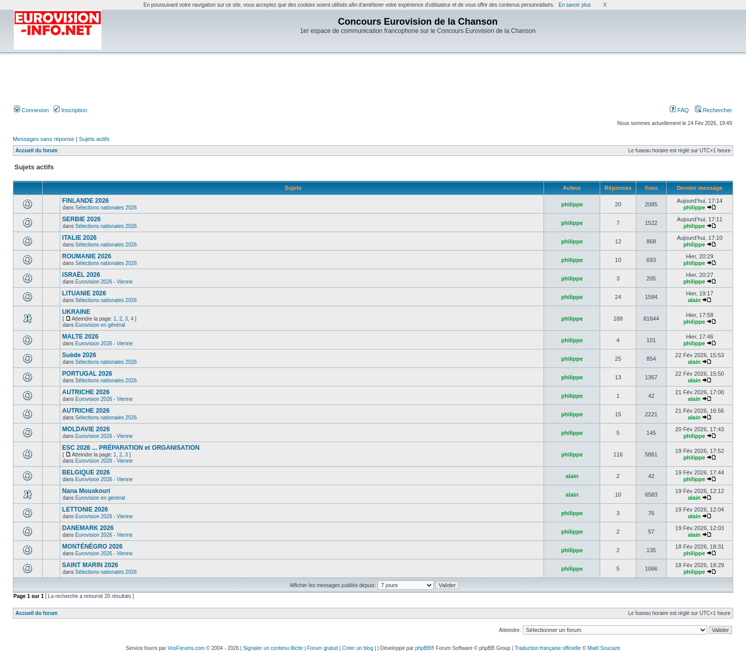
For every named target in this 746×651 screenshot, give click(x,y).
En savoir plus (574, 5)
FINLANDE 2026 (85, 200)
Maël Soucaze (604, 648)
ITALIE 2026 (79, 237)
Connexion (31, 110)
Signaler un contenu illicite (273, 648)
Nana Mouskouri (86, 491)
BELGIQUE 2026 (86, 472)
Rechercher (713, 110)
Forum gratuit (322, 648)
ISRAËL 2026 (81, 274)
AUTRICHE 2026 (86, 392)
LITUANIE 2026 (84, 293)
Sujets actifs (94, 139)
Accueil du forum (36, 150)
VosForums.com (186, 648)
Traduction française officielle (548, 648)
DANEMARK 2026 (88, 528)
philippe (572, 204)
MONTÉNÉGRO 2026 (92, 546)
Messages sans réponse (43, 139)
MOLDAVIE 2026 (86, 429)
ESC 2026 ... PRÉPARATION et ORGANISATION (131, 447)
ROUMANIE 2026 (86, 256)
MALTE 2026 (80, 336)
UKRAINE (76, 311)
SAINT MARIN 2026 (90, 565)
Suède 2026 (79, 355)
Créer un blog (358, 648)
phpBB (423, 648)
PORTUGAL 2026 (87, 373)
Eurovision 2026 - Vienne (104, 282)
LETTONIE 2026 (85, 509)
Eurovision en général (100, 325)
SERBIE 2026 (81, 219)
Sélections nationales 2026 (106, 207)
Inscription (70, 110)
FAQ (679, 110)
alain (694, 300)
